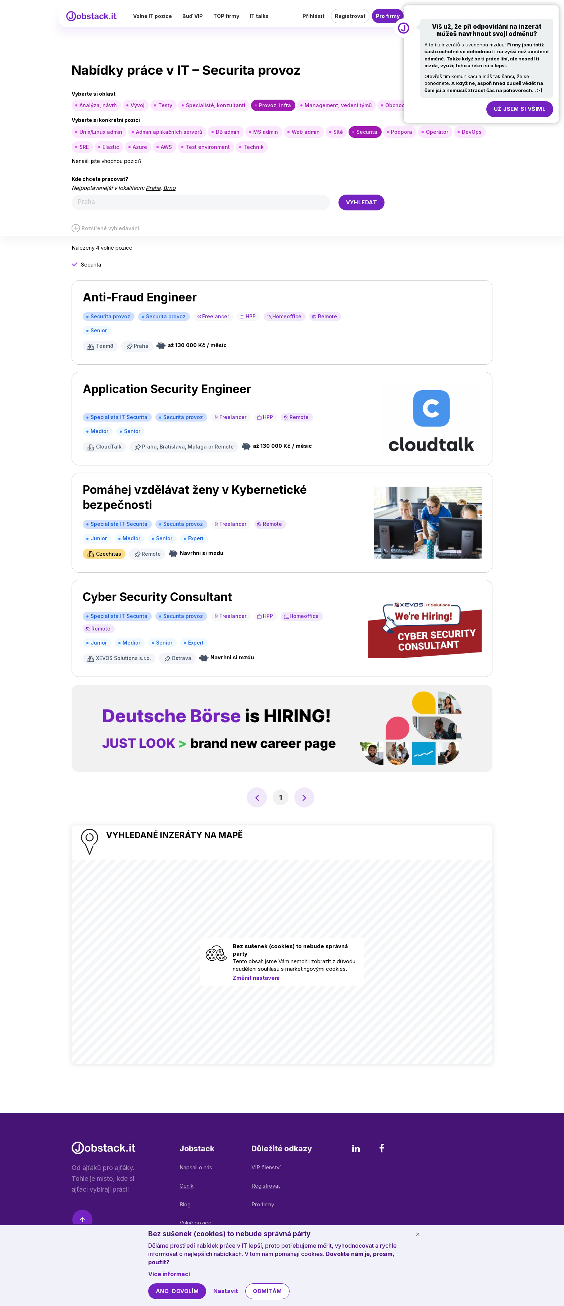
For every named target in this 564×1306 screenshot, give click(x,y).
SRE (84, 147)
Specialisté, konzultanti (215, 105)
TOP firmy (249, 23)
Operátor (437, 132)
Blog (185, 1203)
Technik (254, 147)
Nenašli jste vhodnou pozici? (107, 161)
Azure (140, 147)
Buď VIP (215, 23)
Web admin (306, 132)
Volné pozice (195, 1222)
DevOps (472, 132)
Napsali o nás (195, 1166)
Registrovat (350, 23)
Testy (165, 105)
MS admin (265, 132)
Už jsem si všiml (520, 108)
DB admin (228, 132)
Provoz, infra (275, 105)
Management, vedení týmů (338, 105)
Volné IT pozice (175, 23)
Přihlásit (313, 23)
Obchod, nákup (404, 105)
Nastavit (225, 1290)
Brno (169, 188)
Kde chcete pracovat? (100, 179)
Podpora (401, 132)
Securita (366, 132)
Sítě (338, 132)
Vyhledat (361, 202)
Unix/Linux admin (100, 132)
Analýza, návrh (98, 105)
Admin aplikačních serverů (169, 132)
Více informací (169, 1274)
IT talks (282, 23)
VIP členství (266, 1166)
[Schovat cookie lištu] (417, 1234)
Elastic (111, 147)
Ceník (186, 1185)
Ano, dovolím (177, 1291)
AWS (166, 147)
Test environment (208, 147)
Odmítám (267, 1291)
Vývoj (138, 105)
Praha (153, 188)
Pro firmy (388, 23)
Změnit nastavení (256, 977)
